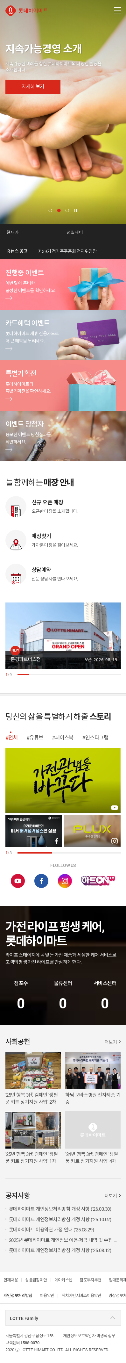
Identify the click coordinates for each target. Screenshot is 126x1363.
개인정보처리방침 (18, 1295)
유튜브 (36, 738)
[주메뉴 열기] (117, 10)
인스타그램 (96, 738)
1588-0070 (29, 1342)
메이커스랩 (63, 1280)
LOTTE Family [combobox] (24, 1318)
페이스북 (64, 738)
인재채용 (11, 1280)
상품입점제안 (36, 1280)
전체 (13, 738)
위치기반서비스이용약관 (81, 1295)
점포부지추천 (90, 1280)
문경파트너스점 (25, 659)
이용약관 (47, 1295)
